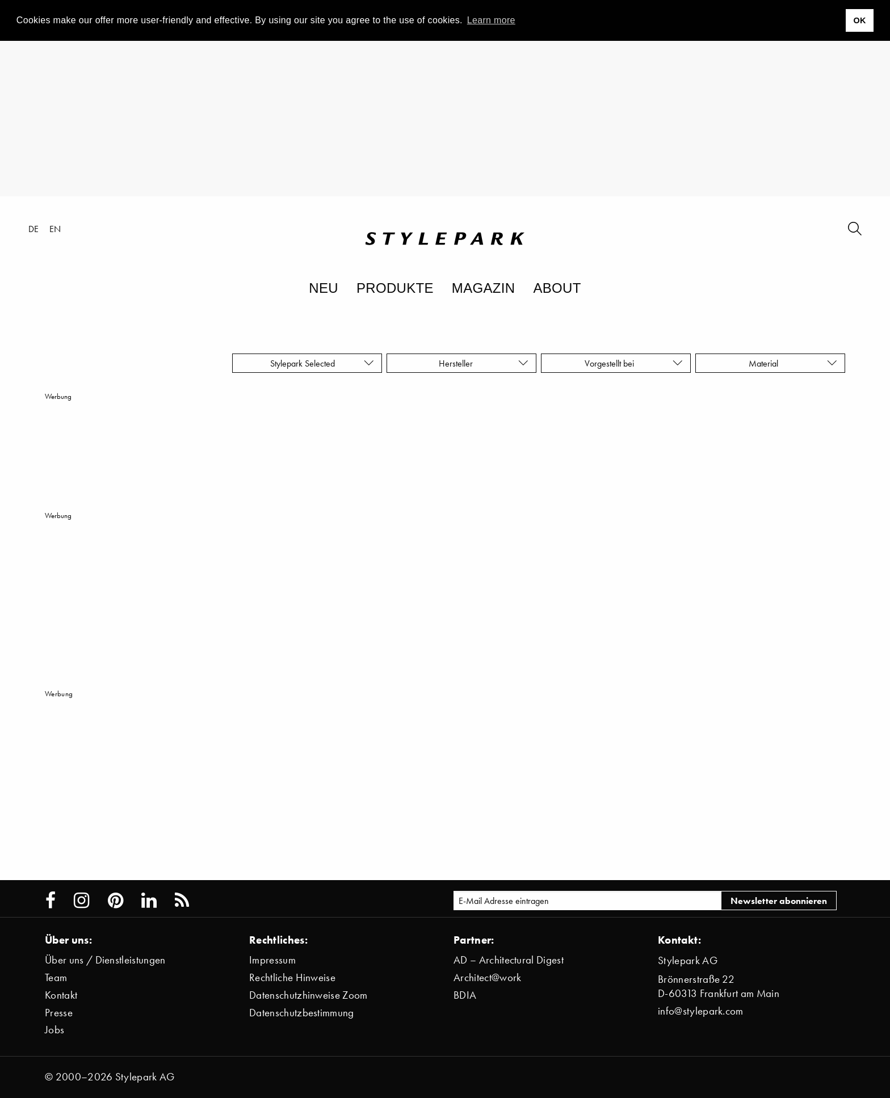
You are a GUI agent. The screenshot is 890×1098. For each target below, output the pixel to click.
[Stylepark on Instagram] (81, 900)
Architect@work (487, 977)
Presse (59, 1012)
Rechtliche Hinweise (292, 977)
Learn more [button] (491, 20)
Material (793, 363)
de (33, 228)
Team (56, 977)
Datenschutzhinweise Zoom (308, 995)
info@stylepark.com (701, 1011)
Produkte (395, 288)
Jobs (54, 1029)
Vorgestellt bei (634, 363)
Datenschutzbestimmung (301, 1012)
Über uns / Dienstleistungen (105, 959)
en (55, 228)
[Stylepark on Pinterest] (115, 900)
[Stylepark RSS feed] (182, 900)
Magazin (483, 288)
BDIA (465, 995)
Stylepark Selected (322, 363)
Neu (323, 288)
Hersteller (483, 363)
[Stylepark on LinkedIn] (149, 900)
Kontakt (61, 995)
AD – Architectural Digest (509, 959)
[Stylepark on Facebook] (50, 900)
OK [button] (859, 20)
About (557, 288)
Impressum (272, 959)
